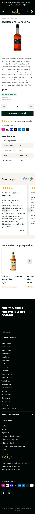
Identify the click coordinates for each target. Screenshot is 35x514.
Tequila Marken (6, 388)
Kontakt (4, 426)
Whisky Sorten (6, 347)
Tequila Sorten (6, 391)
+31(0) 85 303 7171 (13, 466)
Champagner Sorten (8, 408)
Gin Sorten (5, 367)
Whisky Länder (6, 350)
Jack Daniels (23, 155)
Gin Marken (5, 364)
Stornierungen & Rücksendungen (13, 446)
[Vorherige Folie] (5, 209)
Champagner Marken (8, 405)
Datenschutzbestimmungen (11, 436)
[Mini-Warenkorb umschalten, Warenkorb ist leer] (32, 11)
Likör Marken (6, 394)
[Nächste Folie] (30, 209)
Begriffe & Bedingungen (9, 439)
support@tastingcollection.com (18, 463)
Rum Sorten (5, 357)
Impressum (5, 432)
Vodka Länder (6, 384)
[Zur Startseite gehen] (18, 11)
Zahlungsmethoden (8, 443)
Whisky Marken (6, 343)
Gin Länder (5, 370)
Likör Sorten (5, 398)
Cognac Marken (6, 374)
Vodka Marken (6, 381)
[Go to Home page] (7, 456)
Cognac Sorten (6, 377)
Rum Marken (5, 353)
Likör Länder (5, 401)
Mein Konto (5, 429)
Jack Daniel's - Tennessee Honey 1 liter (11, 277)
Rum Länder (5, 360)
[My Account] (28, 11)
